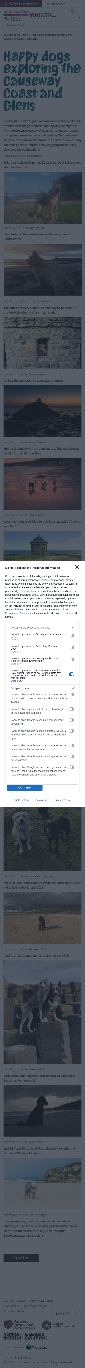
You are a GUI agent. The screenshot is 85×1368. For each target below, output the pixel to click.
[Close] (78, 568)
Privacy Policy (62, 800)
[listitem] (42, 627)
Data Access (42, 800)
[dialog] (42, 684)
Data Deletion (22, 800)
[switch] (71, 635)
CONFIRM (25, 787)
